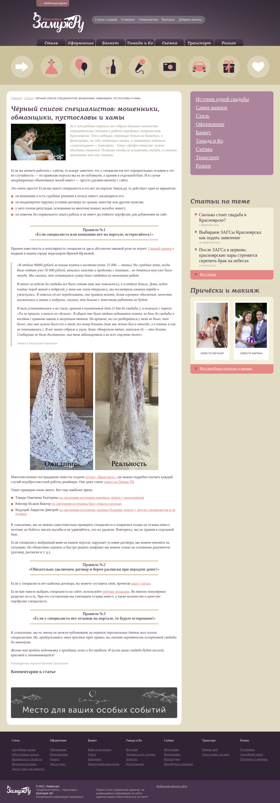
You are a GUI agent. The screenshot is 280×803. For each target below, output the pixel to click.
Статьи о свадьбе (106, 19)
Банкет (110, 43)
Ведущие (132, 749)
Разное (229, 43)
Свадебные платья (23, 749)
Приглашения (59, 754)
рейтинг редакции (116, 591)
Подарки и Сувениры (254, 759)
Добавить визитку (190, 19)
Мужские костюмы (24, 764)
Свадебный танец (251, 754)
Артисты (131, 759)
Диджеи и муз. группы (140, 754)
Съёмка (169, 43)
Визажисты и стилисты (27, 759)
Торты (92, 754)
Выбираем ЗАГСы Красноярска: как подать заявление (230, 235)
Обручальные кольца (25, 754)
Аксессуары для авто (215, 754)
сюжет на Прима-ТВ (119, 482)
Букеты (54, 759)
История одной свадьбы (222, 99)
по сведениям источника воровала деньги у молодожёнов (101, 497)
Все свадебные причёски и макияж (226, 368)
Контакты (168, 19)
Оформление (81, 43)
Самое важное (212, 107)
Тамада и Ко (140, 43)
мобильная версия (53, 3)
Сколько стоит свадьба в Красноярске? (222, 217)
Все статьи (208, 274)
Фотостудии (172, 759)
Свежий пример (160, 248)
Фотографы (171, 749)
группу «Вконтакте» (100, 477)
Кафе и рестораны (100, 749)
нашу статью (140, 583)
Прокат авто (210, 749)
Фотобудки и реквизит (178, 764)
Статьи (28, 98)
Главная (16, 98)
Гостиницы (247, 749)
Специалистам (148, 19)
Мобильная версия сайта (171, 786)
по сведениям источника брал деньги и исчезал (87, 504)
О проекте (128, 19)
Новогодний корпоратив (103, 764)
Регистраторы (135, 764)
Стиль (51, 43)
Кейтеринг (95, 759)
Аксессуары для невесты (28, 769)
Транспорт (199, 43)
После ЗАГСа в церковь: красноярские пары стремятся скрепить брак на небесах (228, 255)
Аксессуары (57, 764)
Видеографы (172, 754)
